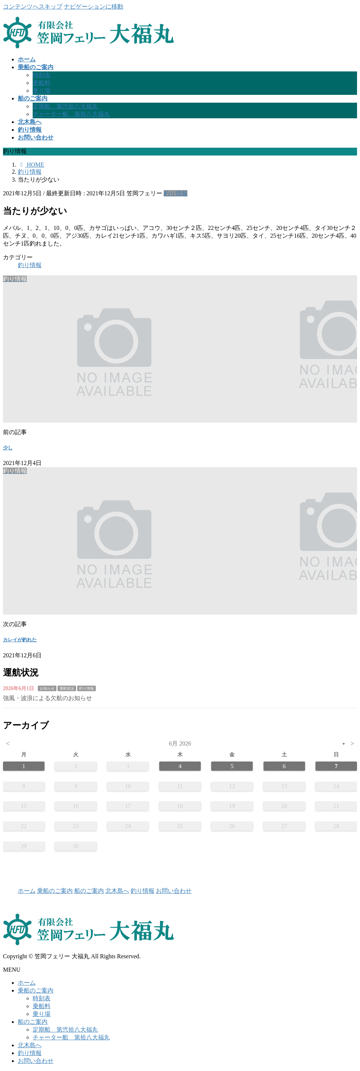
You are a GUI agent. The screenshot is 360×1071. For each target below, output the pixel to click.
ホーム (27, 891)
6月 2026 (180, 743)
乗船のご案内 (55, 891)
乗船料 (41, 83)
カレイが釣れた (20, 639)
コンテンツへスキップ (32, 6)
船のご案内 (89, 891)
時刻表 (41, 75)
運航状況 (66, 688)
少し (8, 447)
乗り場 (41, 90)
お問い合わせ (174, 891)
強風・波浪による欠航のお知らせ (47, 698)
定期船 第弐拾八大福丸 (65, 106)
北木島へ (117, 891)
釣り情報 (175, 193)
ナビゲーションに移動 (93, 6)
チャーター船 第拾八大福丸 (71, 114)
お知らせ (47, 688)
